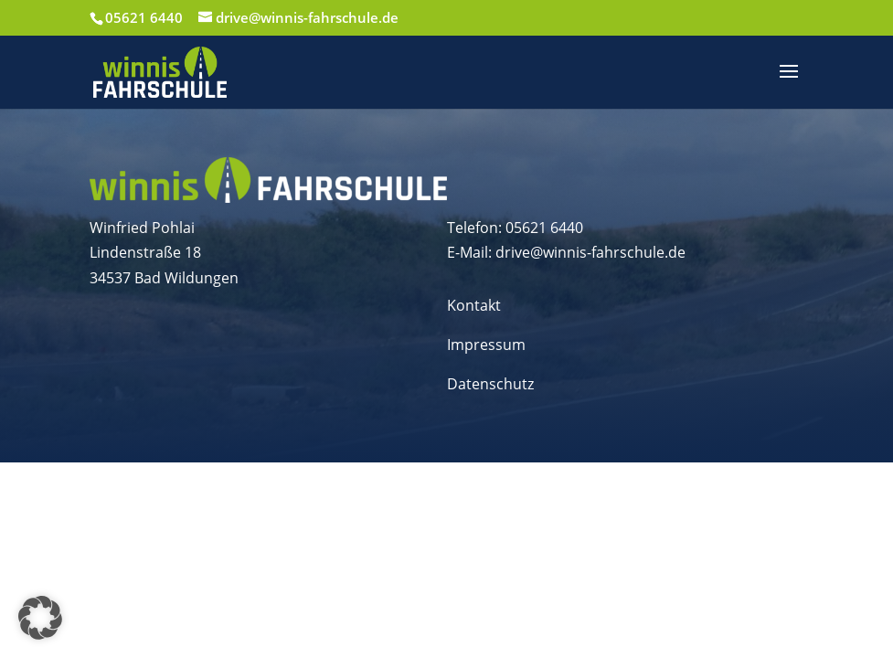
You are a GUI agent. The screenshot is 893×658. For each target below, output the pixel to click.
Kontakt (474, 305)
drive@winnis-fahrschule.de (590, 252)
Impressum (486, 344)
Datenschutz (490, 384)
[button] (40, 618)
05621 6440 (144, 17)
